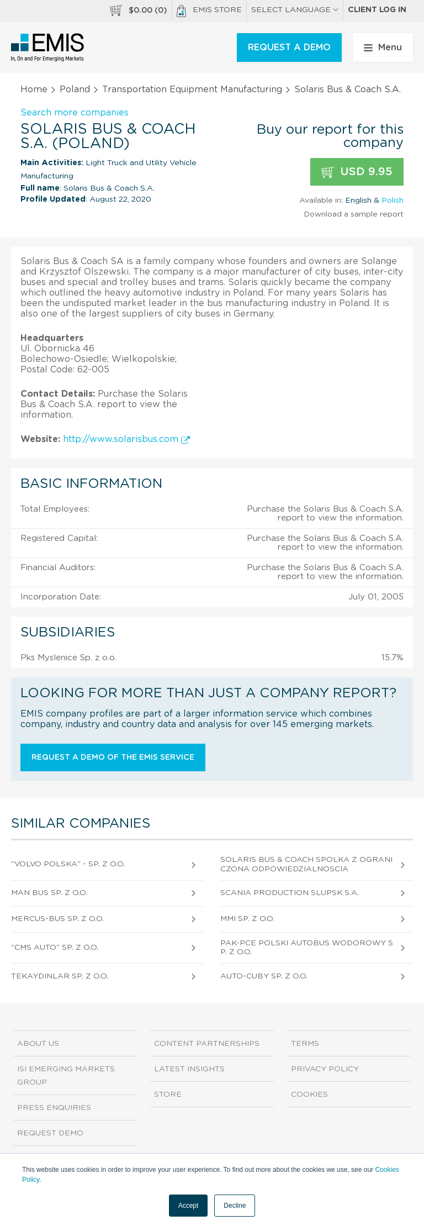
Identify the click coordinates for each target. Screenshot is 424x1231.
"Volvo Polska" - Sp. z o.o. (68, 864)
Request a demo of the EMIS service (112, 757)
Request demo (50, 1133)
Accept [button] (188, 1205)
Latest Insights (189, 1069)
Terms (305, 1044)
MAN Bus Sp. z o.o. (49, 893)
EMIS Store (209, 11)
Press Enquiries (54, 1108)
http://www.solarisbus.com (126, 439)
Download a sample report (354, 214)
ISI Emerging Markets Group (66, 1075)
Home (33, 89)
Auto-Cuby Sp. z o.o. (264, 976)
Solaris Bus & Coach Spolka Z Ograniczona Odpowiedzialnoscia (306, 864)
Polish (392, 200)
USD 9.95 (357, 172)
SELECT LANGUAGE (294, 10)
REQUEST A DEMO (289, 47)
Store (168, 1094)
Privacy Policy (325, 1069)
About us (38, 1044)
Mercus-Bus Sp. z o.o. (57, 919)
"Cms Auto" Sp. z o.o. (54, 947)
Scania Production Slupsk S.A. (289, 893)
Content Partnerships (206, 1044)
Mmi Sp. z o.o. (247, 919)
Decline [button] (235, 1205)
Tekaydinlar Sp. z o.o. (59, 976)
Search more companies (74, 112)
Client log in (377, 10)
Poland (75, 89)
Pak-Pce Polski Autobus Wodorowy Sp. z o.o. (306, 947)
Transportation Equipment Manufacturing (192, 89)
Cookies (309, 1094)
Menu (383, 47)
